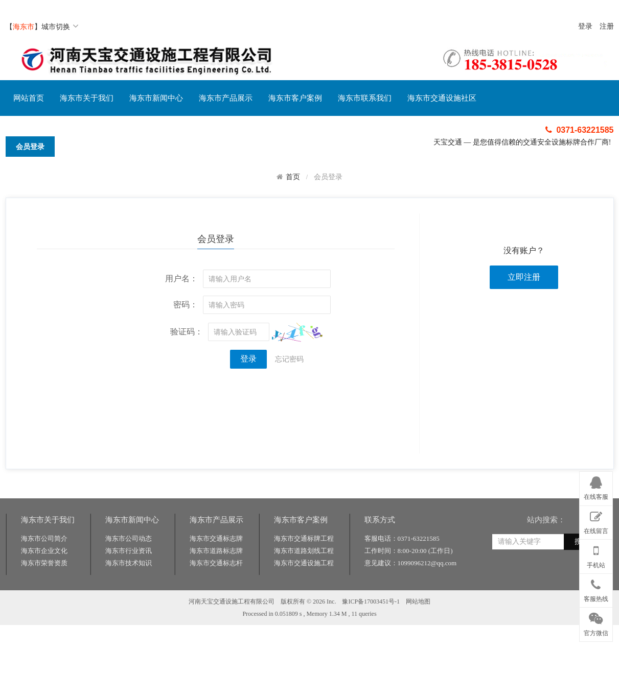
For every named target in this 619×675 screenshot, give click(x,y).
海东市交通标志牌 (216, 568)
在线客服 (596, 486)
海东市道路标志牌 (216, 580)
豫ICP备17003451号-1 (371, 631)
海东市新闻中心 (156, 98)
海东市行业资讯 (128, 580)
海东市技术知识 (128, 592)
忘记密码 (289, 359)
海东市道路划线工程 (304, 580)
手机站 (596, 554)
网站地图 (418, 631)
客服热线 (596, 588)
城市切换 (60, 26)
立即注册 (524, 277)
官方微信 (596, 622)
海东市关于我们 (86, 98)
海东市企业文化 (44, 580)
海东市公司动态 (128, 568)
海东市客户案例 (295, 98)
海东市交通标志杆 (216, 592)
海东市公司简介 (44, 568)
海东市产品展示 (226, 98)
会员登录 (30, 146)
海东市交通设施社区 (441, 98)
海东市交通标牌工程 (304, 568)
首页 (293, 176)
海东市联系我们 (365, 98)
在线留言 (596, 521)
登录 (585, 26)
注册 (607, 26)
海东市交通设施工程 (304, 592)
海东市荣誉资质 (44, 592)
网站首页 (28, 98)
